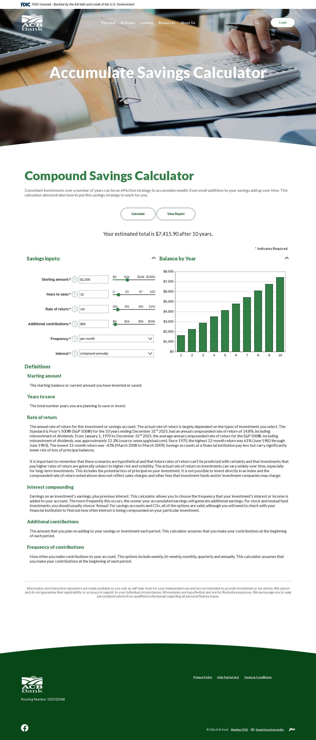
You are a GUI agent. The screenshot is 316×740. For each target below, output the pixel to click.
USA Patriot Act (228, 677)
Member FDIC (239, 729)
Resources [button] (166, 23)
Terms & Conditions (258, 677)
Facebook (24, 730)
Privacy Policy (202, 677)
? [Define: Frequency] (75, 338)
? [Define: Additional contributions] (75, 323)
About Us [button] (188, 23)
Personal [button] (108, 23)
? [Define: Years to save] (75, 294)
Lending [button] (146, 23)
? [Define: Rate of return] (75, 309)
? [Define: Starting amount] (75, 279)
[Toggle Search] (257, 23)
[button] (91, 258)
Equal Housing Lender (270, 729)
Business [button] (128, 23)
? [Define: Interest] (75, 353)
